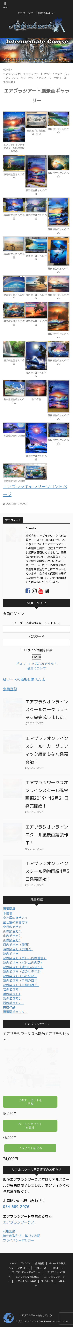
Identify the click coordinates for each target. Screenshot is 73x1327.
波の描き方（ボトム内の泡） (23, 962)
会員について (36, 668)
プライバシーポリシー (18, 1240)
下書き (7, 913)
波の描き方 (10, 953)
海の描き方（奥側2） (18, 949)
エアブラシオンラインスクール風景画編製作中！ (46, 835)
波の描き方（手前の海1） (21, 980)
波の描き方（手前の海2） (21, 985)
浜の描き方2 (11, 998)
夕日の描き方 (12, 927)
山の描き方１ (12, 931)
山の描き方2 (11, 936)
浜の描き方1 (11, 994)
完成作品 (9, 1007)
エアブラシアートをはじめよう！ (36, 1314)
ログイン (25, 1262)
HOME (13, 1262)
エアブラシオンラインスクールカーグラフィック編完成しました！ (46, 709)
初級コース (24, 1267)
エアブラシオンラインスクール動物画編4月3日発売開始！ (47, 871)
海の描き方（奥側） (17, 945)
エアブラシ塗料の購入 (27, 1276)
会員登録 (10, 689)
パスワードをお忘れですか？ (36, 664)
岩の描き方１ (12, 989)
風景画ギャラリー (15, 1012)
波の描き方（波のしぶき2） (22, 971)
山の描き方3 (11, 940)
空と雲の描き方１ (15, 918)
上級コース (57, 1267)
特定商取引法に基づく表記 (21, 1236)
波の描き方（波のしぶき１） (23, 967)
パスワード (36, 636)
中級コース (40, 1267)
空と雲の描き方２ (15, 922)
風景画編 (9, 909)
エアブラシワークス (18, 1222)
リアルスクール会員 (25, 1280)
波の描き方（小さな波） (20, 976)
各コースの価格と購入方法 (24, 679)
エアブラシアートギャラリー (25, 1271)
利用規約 (9, 1231)
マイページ (47, 1280)
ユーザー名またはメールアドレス (36, 623)
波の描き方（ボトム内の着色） (25, 958)
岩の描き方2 (13, 1003)
